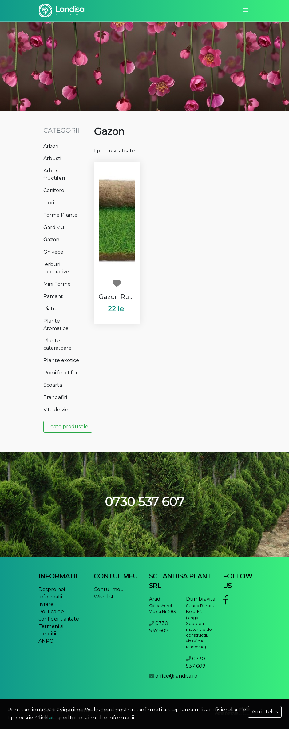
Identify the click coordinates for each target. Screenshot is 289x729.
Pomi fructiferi (61, 373)
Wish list (104, 597)
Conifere (53, 190)
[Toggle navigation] (245, 10)
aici (53, 718)
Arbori (50, 146)
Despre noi (51, 589)
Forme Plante (60, 215)
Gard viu (53, 227)
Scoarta (52, 385)
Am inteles (265, 712)
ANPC (45, 641)
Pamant (53, 296)
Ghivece (53, 252)
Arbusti (52, 158)
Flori (48, 203)
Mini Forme (57, 284)
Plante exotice (61, 360)
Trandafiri (55, 397)
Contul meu (109, 589)
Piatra (50, 309)
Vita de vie (55, 410)
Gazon (51, 240)
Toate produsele (67, 426)
